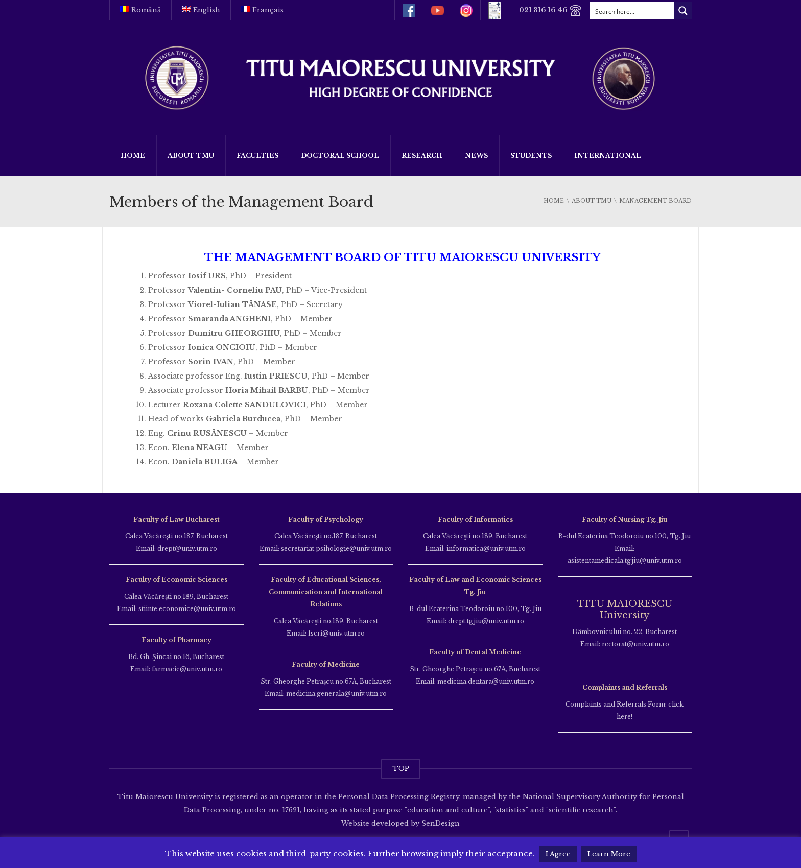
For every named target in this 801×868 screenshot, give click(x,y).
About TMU (191, 155)
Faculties (257, 155)
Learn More (608, 854)
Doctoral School (340, 155)
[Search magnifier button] (683, 10)
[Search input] (632, 11)
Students (531, 155)
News (476, 155)
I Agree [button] (558, 854)
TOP (400, 768)
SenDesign (439, 823)
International (607, 155)
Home (133, 155)
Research (422, 155)
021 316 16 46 (550, 10)
